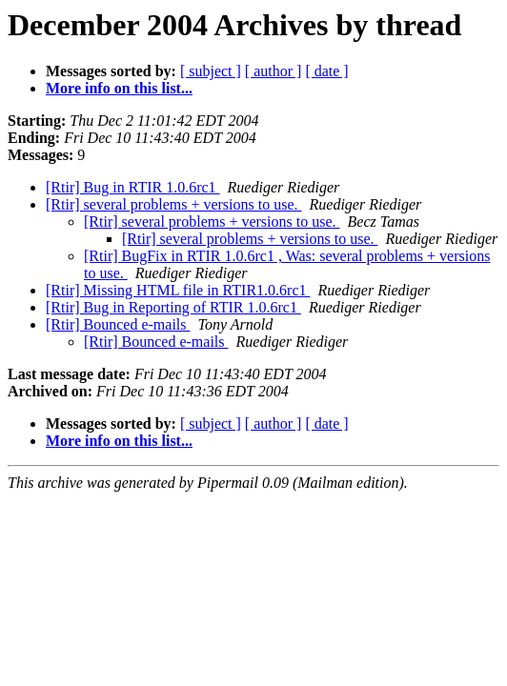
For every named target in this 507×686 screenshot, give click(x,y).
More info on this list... (119, 88)
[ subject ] (210, 71)
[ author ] (273, 71)
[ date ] (326, 71)
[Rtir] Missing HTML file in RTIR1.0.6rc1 (178, 290)
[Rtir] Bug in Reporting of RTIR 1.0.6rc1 (173, 307)
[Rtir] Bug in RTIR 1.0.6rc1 (133, 187)
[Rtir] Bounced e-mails (118, 324)
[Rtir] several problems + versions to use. (174, 204)
